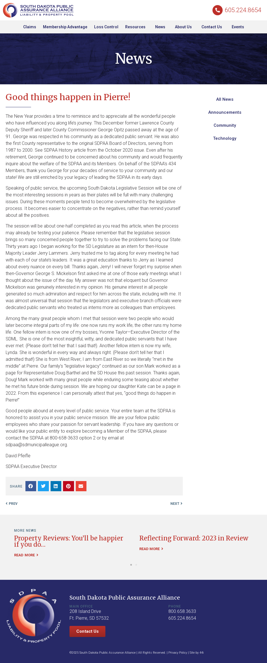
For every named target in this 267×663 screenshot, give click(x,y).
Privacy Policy (177, 653)
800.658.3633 (182, 611)
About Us (185, 27)
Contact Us (213, 27)
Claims (29, 27)
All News (224, 99)
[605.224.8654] (218, 10)
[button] (30, 486)
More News (25, 531)
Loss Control (106, 27)
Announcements (224, 112)
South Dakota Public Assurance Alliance (125, 597)
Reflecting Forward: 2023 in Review (193, 538)
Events (238, 27)
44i (201, 653)
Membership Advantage (65, 27)
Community (225, 125)
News (161, 27)
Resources (136, 27)
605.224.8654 (243, 10)
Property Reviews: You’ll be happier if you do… (68, 541)
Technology (224, 138)
